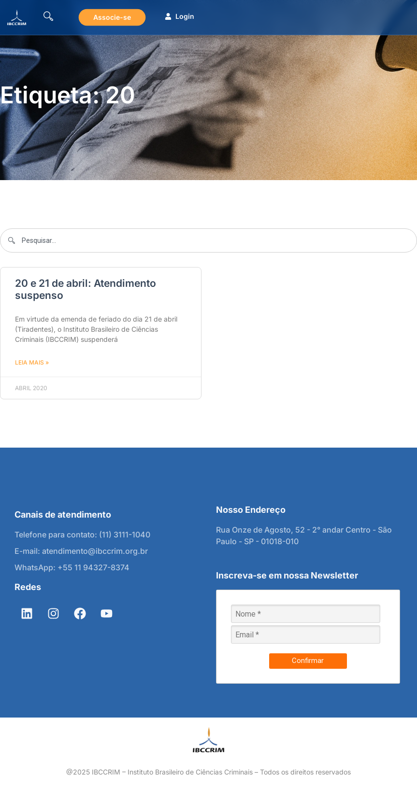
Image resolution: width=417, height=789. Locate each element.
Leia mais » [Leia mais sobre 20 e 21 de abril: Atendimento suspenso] (32, 362)
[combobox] (208, 240)
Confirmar (308, 660)
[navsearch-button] (48, 17)
